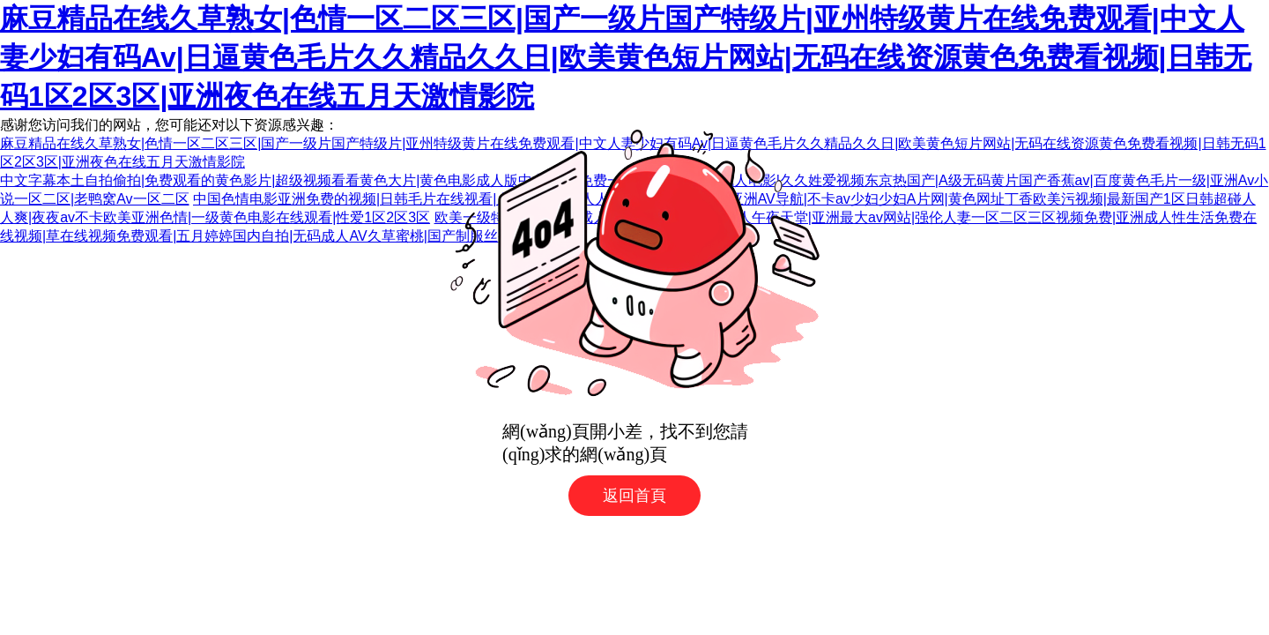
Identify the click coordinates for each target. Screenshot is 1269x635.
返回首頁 (634, 495)
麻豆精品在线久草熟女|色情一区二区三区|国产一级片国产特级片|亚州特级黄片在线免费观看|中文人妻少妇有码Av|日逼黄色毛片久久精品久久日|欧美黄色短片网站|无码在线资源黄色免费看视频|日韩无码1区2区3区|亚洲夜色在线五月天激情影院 (625, 57)
